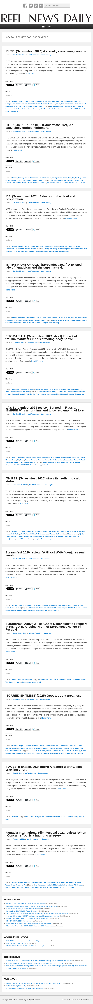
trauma (71, 394)
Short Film (79, 389)
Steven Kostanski (42, 753)
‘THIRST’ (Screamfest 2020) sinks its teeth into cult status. (42, 480)
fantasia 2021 (52, 885)
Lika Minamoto (45, 109)
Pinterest (36, 6)
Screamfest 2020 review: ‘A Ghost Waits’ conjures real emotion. (45, 554)
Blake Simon (30, 817)
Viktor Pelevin (47, 465)
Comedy (15, 746)
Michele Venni (27, 183)
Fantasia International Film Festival (38, 746)
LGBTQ (52, 536)
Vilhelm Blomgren (41, 323)
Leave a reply (46, 55)
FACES (63, 817)
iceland (46, 536)
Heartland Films (62, 462)
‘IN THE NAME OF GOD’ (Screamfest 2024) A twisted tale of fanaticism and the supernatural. (43, 266)
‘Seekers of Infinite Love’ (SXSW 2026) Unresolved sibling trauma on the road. (33, 916)
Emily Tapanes (57, 391)
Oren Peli (52, 679)
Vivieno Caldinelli (65, 753)
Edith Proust (18, 109)
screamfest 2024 (72, 109)
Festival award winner (33, 178)
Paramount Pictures (64, 679)
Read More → (32, 74)
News (38, 104)
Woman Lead (20, 106)
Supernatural (19, 249)
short (72, 389)
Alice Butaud (55, 106)
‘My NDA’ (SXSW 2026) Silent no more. (19, 921)
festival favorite (55, 608)
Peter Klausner (41, 394)
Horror (30, 104)
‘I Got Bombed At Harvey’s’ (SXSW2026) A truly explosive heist (27, 918)
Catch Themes (86, 1000)
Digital (14, 531)
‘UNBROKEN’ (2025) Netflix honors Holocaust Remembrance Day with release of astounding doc (39, 961)
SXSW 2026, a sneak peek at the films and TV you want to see (27, 941)
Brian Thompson (64, 249)
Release (75, 531)
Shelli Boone (53, 251)
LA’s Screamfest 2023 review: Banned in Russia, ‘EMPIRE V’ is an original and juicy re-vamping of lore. (44, 409)
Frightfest (28, 605)
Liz (34, 104)
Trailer (40, 180)
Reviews (44, 104)
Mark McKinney (17, 753)
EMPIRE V (52, 462)
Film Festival (68, 101)
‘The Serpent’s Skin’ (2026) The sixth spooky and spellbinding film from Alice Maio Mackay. (37, 913)
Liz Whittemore (33, 55)
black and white (66, 106)
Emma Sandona (33, 109)
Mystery (78, 178)
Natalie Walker (10, 610)
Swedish (19, 320)
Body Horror (23, 101)
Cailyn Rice (39, 817)
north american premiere (26, 610)
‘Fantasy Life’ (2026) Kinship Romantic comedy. (22, 911)
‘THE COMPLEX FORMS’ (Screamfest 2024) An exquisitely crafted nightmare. (39, 126)
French (18, 104)
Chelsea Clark (64, 751)
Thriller (35, 180)
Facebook (25, 6)
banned (44, 462)
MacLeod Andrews (80, 608)
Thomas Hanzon (28, 323)
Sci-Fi (58, 104)
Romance (51, 104)
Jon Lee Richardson (71, 391)
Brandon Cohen (52, 751)
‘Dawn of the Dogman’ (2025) (16, 943)
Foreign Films (10, 104)
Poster (7, 180)
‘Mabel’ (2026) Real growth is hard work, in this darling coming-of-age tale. (31, 906)
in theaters (21, 748)
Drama (14, 246)
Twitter (31, 6)
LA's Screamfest (75, 462)
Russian (41, 460)
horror (21, 536)
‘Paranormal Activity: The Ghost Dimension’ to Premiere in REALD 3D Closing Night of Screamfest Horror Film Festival (46, 626)
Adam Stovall (44, 608)
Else (25, 109)
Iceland (46, 531)
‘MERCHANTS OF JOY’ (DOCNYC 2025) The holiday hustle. (27, 946)
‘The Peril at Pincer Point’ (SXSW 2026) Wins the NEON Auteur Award (30, 926)
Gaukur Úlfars (73, 534)
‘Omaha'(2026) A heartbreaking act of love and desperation (26, 903)
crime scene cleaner (44, 391)
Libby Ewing (15, 887)
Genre (24, 104)
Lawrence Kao (15, 251)
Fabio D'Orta (16, 183)
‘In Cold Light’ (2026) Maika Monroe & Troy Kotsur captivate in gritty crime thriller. (33, 983)
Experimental (39, 101)
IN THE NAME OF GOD (60, 320)
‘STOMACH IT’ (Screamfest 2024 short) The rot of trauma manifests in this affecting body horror (41, 337)
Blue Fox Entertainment (36, 751)
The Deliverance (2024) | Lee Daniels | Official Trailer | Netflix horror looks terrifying (34, 963)
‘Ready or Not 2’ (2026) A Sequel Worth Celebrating (23, 908)
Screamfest (65, 104)
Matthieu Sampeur (58, 109)
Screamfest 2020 (62, 536)
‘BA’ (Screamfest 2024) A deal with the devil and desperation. (40, 198)
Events (31, 101)
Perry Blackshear (41, 887)
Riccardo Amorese (39, 183)
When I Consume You (56, 887)
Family (26, 246)
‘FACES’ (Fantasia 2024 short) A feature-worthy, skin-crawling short (44, 768)
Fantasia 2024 (72, 817)
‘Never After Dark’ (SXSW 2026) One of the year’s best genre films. (29, 923)
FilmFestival (43, 679)
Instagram (41, 6)
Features (59, 101)
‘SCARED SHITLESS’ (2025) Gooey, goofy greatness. (43, 695)
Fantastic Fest (50, 101)
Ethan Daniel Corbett (52, 817)
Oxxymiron (9, 465)
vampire (37, 539)
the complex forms (67, 183)
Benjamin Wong (51, 249)
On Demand (61, 531)
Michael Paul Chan (28, 251)
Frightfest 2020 (67, 608)
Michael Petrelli (34, 633)
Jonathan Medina (77, 249)
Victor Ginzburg (35, 465)
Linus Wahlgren (75, 320)
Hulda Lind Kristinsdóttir (33, 536)
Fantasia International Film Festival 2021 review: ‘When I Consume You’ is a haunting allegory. (45, 834)
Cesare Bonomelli (56, 180)
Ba (43, 249)
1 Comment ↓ (46, 559)
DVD (19, 531)
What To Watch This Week (20, 391)
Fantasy (21, 178)
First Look (77, 101)
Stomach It (64, 394)
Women (29, 106)
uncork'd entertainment (24, 539)
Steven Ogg (54, 753)
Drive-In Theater (18, 605)
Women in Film (38, 106)
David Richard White (71, 180)
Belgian (15, 101)
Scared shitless (29, 753)
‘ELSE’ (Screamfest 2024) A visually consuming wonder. (46, 51)
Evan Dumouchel (40, 885)
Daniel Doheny (75, 751)
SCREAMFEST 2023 (21, 465)
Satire (47, 460)
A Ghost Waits (33, 608)
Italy (69, 178)
